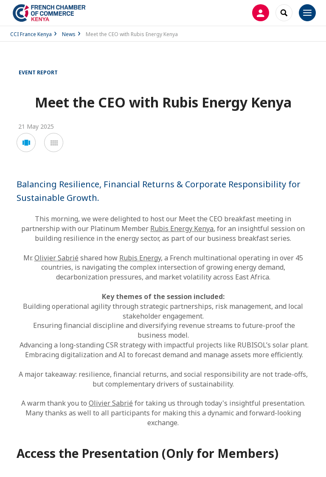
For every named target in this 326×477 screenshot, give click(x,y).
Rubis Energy (140, 257)
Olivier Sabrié (56, 257)
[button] (26, 142)
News (69, 34)
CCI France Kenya (31, 34)
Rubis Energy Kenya (182, 228)
